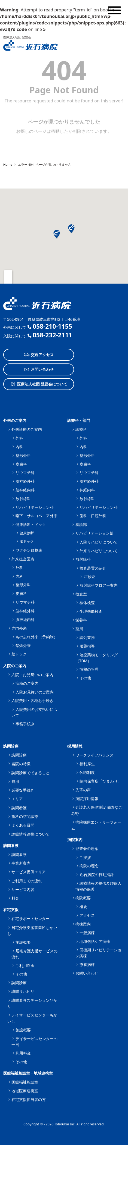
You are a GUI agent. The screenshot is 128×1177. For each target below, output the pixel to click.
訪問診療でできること (30, 772)
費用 (15, 781)
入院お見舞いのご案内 (35, 692)
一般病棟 (87, 932)
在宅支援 (11, 909)
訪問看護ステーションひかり (32, 1003)
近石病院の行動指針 (97, 874)
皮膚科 (21, 464)
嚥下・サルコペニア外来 (36, 515)
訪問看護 (19, 807)
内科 (19, 446)
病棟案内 (83, 924)
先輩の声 (83, 789)
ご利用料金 (25, 965)
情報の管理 (89, 669)
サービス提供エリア (28, 871)
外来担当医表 (22, 558)
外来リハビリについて (99, 550)
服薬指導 (87, 646)
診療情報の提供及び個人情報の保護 (98, 886)
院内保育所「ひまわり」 (100, 781)
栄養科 (81, 620)
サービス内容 (22, 889)
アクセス (87, 915)
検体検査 (87, 602)
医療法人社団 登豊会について (39, 384)
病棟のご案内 (27, 683)
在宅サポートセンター (30, 918)
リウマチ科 (25, 472)
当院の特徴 (21, 763)
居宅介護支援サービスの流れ (34, 953)
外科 (19, 438)
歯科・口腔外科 (93, 515)
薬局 (79, 628)
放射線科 (23, 498)
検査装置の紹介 (93, 568)
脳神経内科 (25, 489)
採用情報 (75, 746)
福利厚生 (87, 763)
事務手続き (25, 723)
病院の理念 (89, 865)
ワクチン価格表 (29, 550)
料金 (15, 898)
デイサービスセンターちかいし (32, 1018)
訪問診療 (11, 746)
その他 (85, 677)
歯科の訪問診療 (24, 816)
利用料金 (23, 1053)
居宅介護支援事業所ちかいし (32, 930)
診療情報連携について (30, 834)
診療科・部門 (78, 420)
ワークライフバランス (94, 755)
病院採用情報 (86, 798)
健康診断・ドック (31, 524)
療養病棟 (87, 964)
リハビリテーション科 (35, 507)
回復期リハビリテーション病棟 (98, 952)
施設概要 (23, 942)
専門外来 (19, 628)
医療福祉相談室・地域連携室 (28, 1073)
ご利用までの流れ (26, 880)
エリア (17, 798)
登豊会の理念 (86, 848)
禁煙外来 (23, 645)
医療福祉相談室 (24, 1082)
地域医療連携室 (24, 1090)
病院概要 (83, 897)
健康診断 (27, 533)
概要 (83, 906)
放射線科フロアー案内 (99, 585)
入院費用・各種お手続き (32, 700)
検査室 (81, 594)
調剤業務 (87, 637)
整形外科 (23, 455)
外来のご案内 (14, 420)
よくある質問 (22, 825)
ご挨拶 (85, 857)
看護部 (81, 524)
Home (7, 164)
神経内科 (87, 489)
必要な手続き (22, 790)
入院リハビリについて (99, 542)
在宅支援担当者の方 (28, 1099)
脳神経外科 (25, 481)
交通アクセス (39, 354)
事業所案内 (21, 863)
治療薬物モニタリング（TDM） (96, 657)
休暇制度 (87, 772)
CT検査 (89, 576)
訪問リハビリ (22, 991)
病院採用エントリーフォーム (96, 825)
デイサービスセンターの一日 (34, 1041)
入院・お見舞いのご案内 (32, 674)
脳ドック (27, 541)
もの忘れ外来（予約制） (36, 636)
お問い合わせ (39, 369)
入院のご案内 (14, 665)
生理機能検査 (91, 611)
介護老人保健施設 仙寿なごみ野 (96, 810)
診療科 (81, 429)
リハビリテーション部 (94, 533)
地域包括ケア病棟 (95, 941)
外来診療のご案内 (26, 429)
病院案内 (75, 839)
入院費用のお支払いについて (34, 712)
